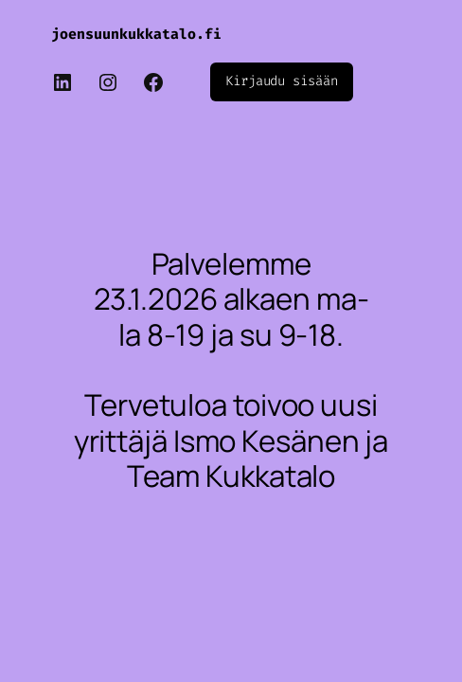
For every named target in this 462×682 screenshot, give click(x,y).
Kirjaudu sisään (281, 81)
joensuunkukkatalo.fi (136, 34)
